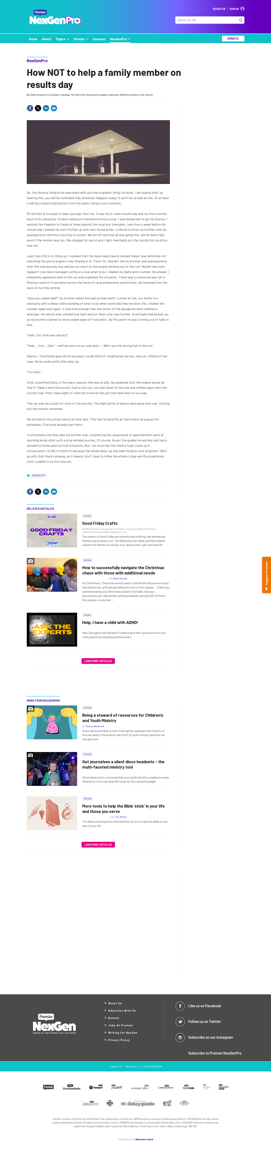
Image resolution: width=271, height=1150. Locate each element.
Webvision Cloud (144, 1139)
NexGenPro (37, 60)
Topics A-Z (115, 1066)
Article (87, 560)
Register (219, 9)
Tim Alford (120, 816)
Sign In (234, 9)
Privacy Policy (119, 1040)
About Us (115, 1003)
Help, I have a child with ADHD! (110, 622)
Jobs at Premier (120, 1025)
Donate (113, 1018)
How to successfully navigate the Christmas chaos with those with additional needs (123, 570)
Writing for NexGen (123, 1032)
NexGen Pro (38, 475)
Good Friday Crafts (100, 523)
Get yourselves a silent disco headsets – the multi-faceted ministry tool (123, 764)
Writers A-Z (132, 1066)
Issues (87, 515)
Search (241, 20)
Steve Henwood (95, 726)
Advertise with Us (122, 1010)
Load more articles (98, 661)
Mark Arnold (120, 578)
